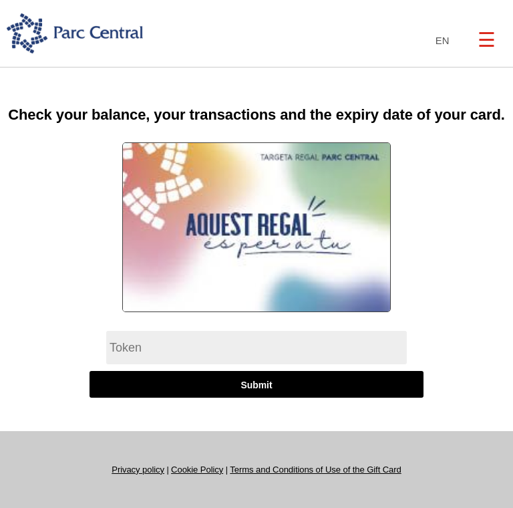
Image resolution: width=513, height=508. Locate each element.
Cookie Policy (197, 470)
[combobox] (439, 41)
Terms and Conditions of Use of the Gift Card (315, 470)
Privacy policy (138, 470)
